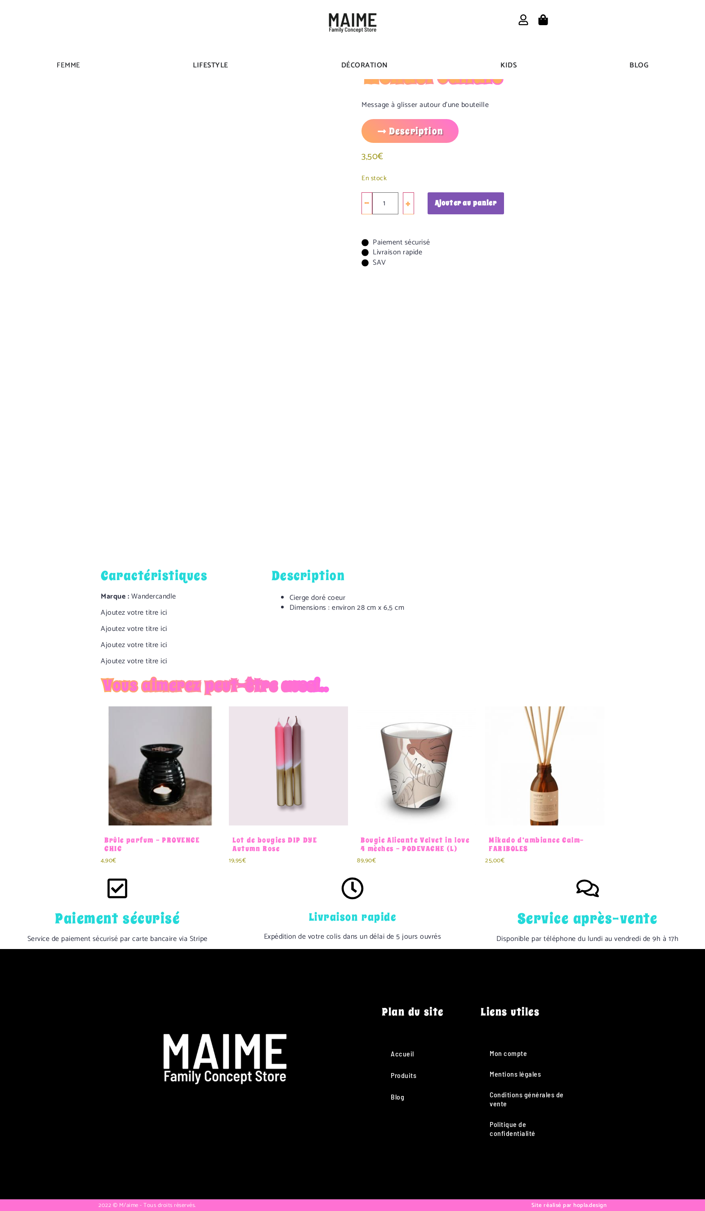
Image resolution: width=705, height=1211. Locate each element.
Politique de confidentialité (512, 1128)
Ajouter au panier (466, 203)
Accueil (402, 1053)
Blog (397, 1096)
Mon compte (508, 1053)
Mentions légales (515, 1073)
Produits (403, 1075)
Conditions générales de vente (527, 1099)
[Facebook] (187, 1154)
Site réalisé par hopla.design (569, 1205)
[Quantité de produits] (385, 203)
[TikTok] (236, 1154)
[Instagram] (212, 1154)
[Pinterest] (261, 1154)
